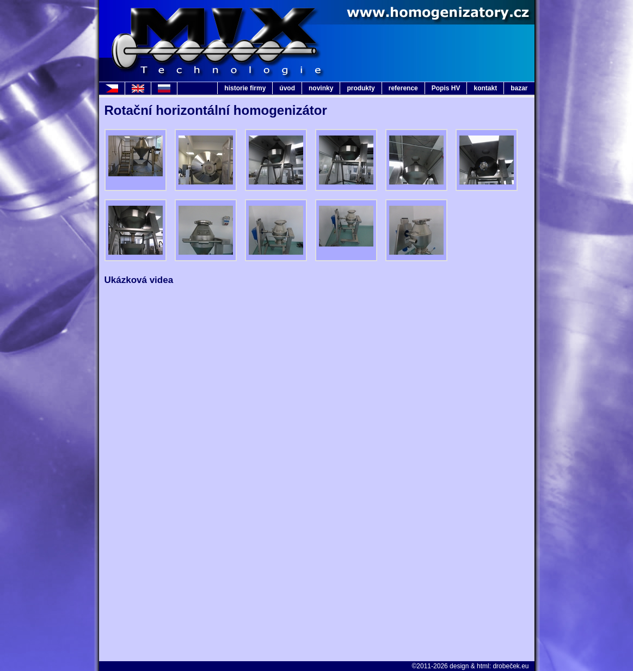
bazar (519, 88)
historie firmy (245, 88)
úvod (287, 88)
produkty (360, 88)
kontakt (485, 88)
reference (403, 88)
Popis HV (446, 88)
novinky (321, 88)
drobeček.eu (510, 666)
